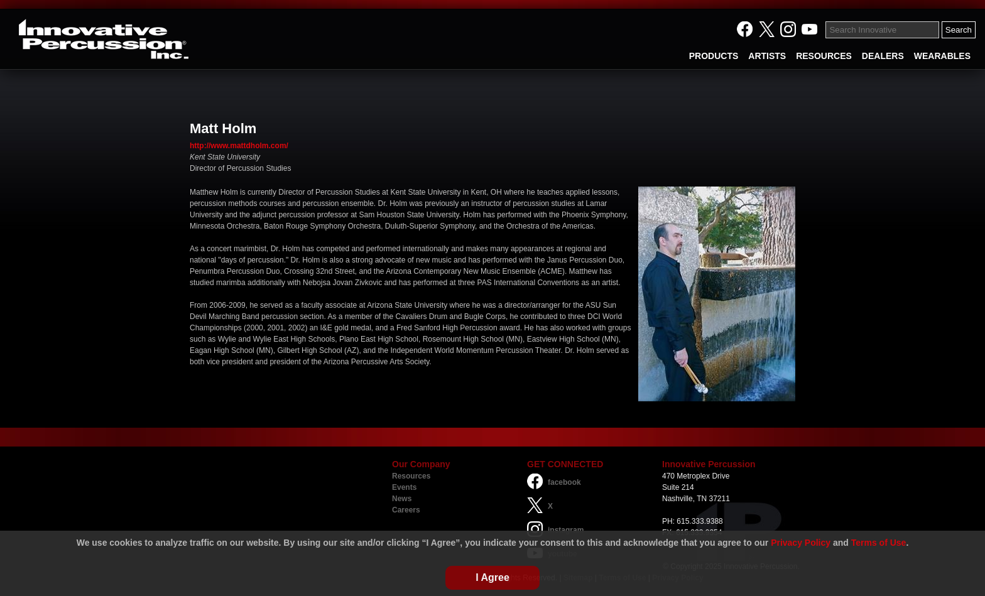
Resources (411, 476)
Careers (406, 510)
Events (404, 487)
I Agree (492, 577)
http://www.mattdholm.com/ (239, 145)
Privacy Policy (800, 543)
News (401, 498)
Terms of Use (878, 543)
